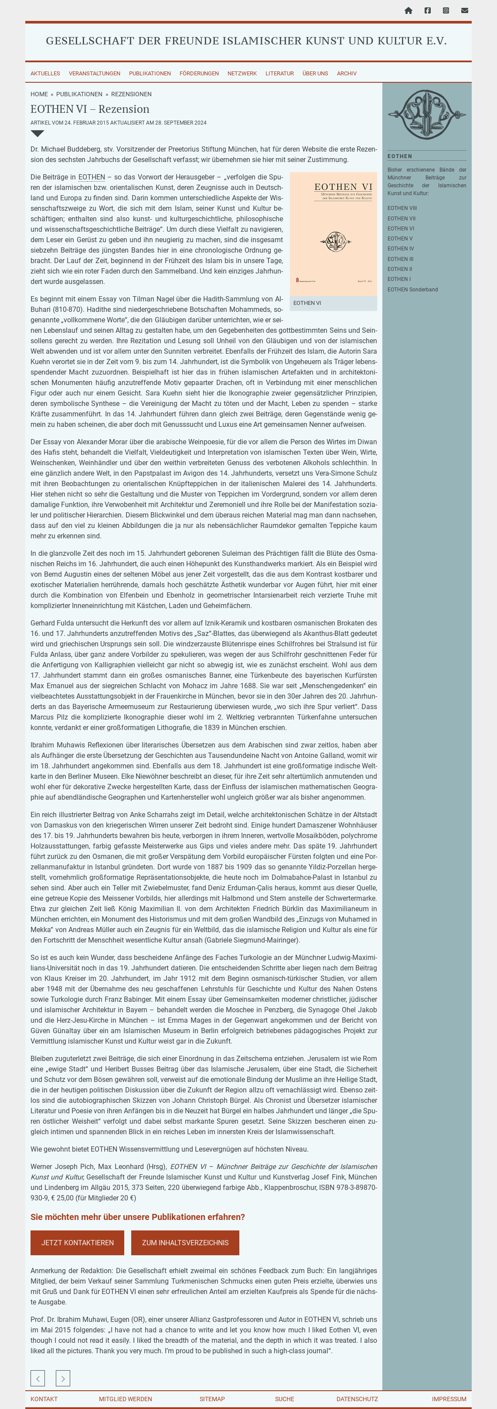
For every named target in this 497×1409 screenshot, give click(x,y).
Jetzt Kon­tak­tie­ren (77, 1243)
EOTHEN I (399, 279)
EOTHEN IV (401, 249)
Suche (284, 1398)
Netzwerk (242, 73)
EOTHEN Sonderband (413, 290)
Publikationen (150, 73)
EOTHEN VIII (402, 208)
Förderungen (199, 73)
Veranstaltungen (94, 73)
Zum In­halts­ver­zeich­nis (185, 1243)
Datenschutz (357, 1398)
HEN (98, 177)
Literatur (280, 73)
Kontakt (44, 1398)
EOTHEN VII (401, 219)
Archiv (347, 73)
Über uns (315, 73)
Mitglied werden (125, 1398)
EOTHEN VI (401, 229)
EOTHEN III (400, 259)
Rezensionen (131, 94)
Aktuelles (45, 73)
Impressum (449, 1398)
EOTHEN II (400, 269)
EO (82, 177)
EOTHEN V (400, 239)
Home (39, 94)
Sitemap (212, 1398)
